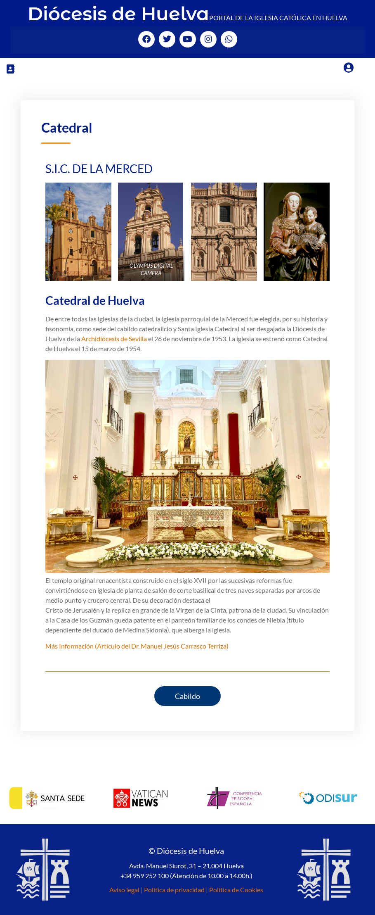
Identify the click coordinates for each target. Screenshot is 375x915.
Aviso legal (124, 890)
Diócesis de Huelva (118, 13)
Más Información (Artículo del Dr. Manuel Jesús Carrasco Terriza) (137, 646)
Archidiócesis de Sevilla (114, 338)
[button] (10, 69)
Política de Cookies (236, 890)
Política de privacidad (174, 890)
